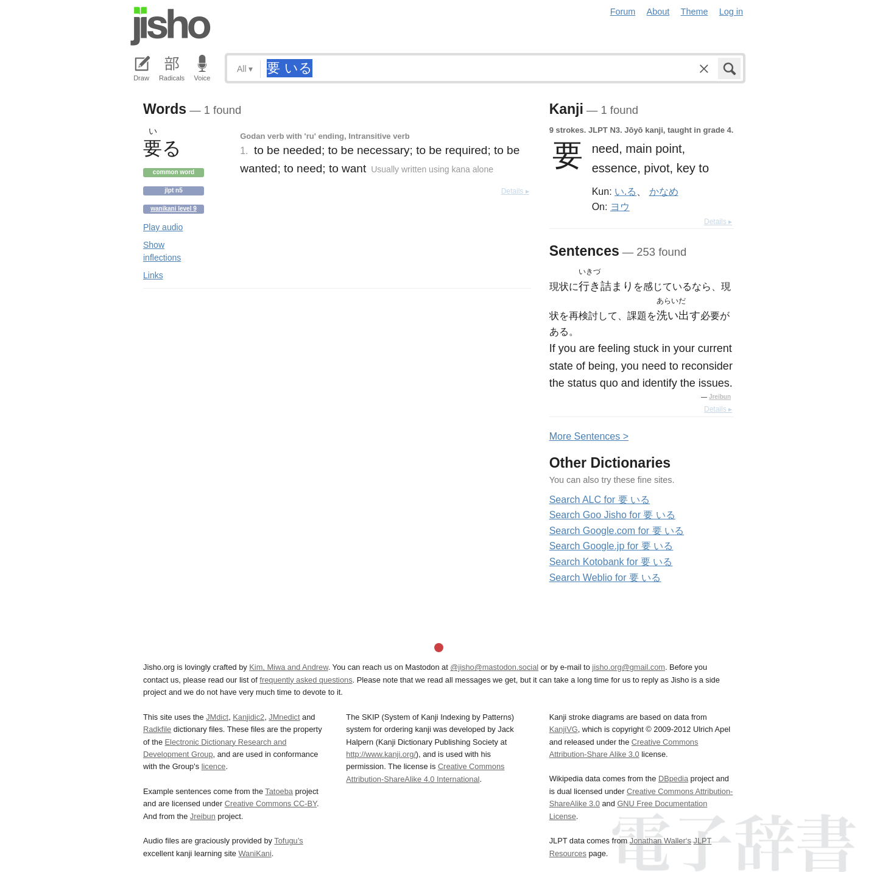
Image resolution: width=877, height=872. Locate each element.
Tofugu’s (288, 840)
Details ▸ (515, 191)
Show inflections (162, 251)
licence (214, 766)
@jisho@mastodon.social (494, 667)
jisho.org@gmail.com (628, 667)
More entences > (589, 436)
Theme (694, 11)
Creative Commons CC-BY (271, 803)
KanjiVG (563, 729)
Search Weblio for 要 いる (605, 577)
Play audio (163, 227)
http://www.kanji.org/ (381, 754)
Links (153, 275)
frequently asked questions (305, 679)
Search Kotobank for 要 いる (611, 562)
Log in (731, 11)
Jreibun (720, 396)
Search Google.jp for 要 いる (611, 546)
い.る (625, 191)
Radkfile (157, 729)
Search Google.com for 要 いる (616, 531)
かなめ (663, 191)
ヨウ (620, 206)
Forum (623, 11)
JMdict (217, 717)
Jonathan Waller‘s (660, 840)
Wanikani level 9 (173, 208)
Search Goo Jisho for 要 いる (612, 515)
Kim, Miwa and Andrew (288, 667)
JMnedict (284, 717)
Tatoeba (279, 791)
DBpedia (673, 778)
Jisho (170, 26)
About (658, 11)
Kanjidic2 (248, 717)
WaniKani (255, 853)
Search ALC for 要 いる (599, 499)
